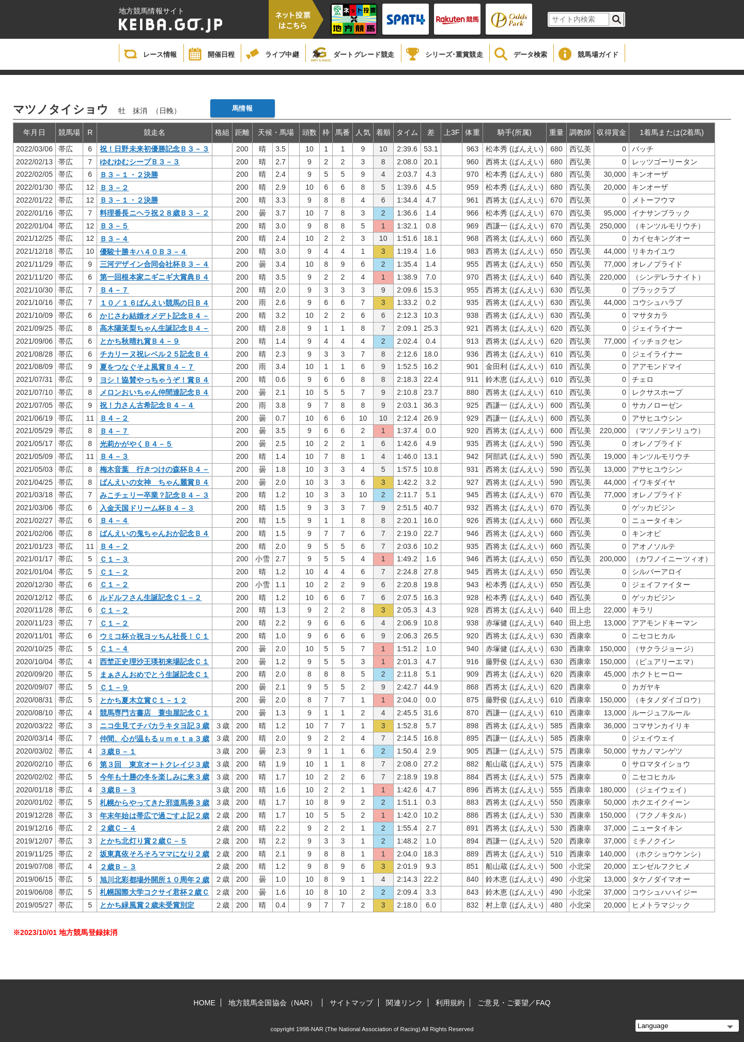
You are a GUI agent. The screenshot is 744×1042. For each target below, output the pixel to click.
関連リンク (404, 1003)
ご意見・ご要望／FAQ (513, 1003)
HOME (204, 1003)
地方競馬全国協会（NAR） (272, 1003)
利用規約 (450, 1003)
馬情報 (242, 108)
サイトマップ (352, 1003)
